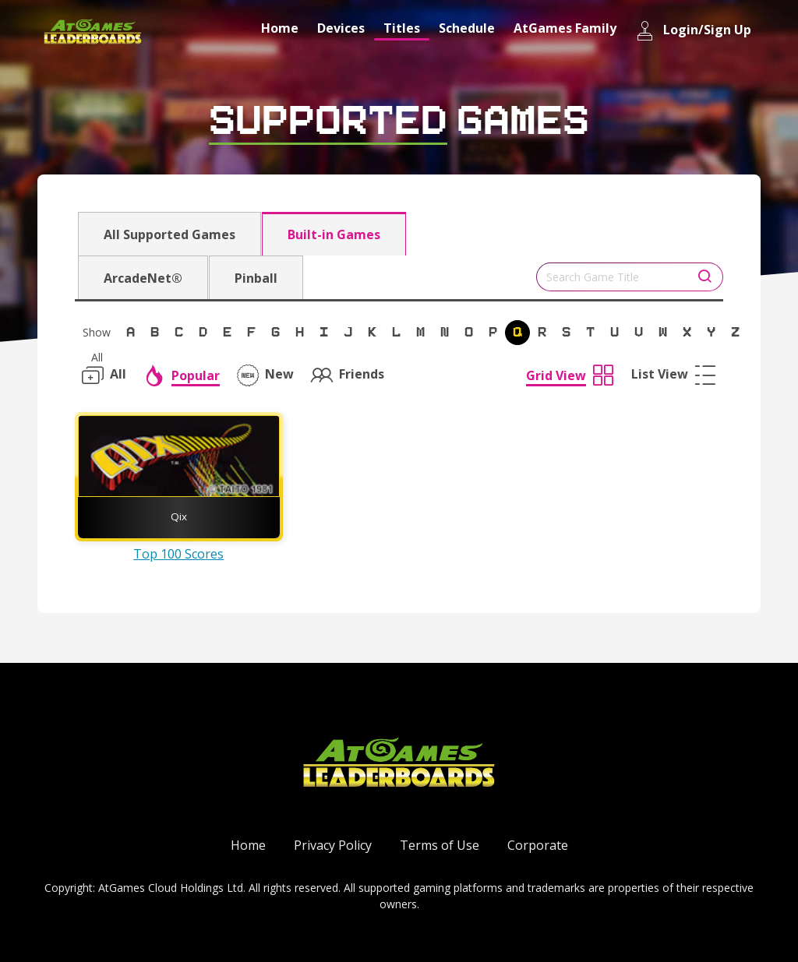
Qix (179, 516)
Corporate (537, 845)
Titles (401, 28)
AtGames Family (565, 28)
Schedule (467, 28)
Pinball (256, 278)
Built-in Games (334, 234)
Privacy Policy (333, 845)
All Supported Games (169, 234)
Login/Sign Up (693, 31)
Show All (97, 335)
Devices (341, 28)
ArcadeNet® (143, 278)
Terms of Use (439, 845)
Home (279, 28)
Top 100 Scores (178, 553)
